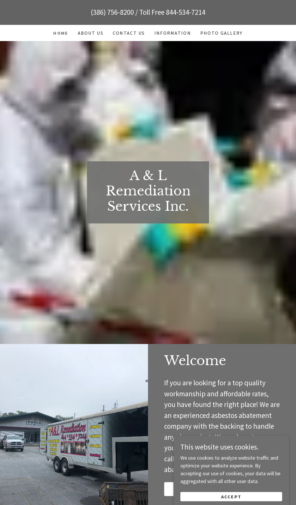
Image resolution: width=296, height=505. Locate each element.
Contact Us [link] (129, 33)
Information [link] (172, 33)
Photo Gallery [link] (221, 33)
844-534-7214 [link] (185, 12)
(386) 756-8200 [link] (112, 12)
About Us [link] (90, 33)
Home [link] (60, 33)
